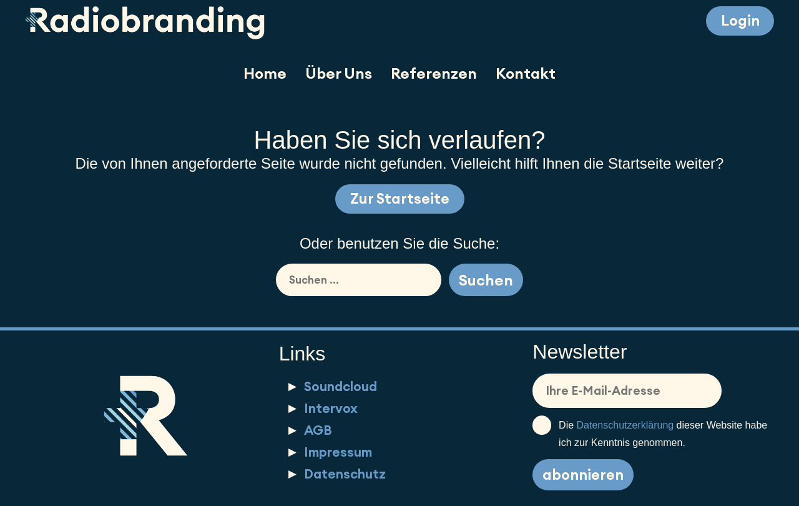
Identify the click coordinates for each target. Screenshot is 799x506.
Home (265, 73)
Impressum (338, 452)
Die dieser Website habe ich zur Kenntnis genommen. (649, 432)
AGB (318, 430)
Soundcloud (340, 387)
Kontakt (526, 73)
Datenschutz (345, 473)
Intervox (331, 408)
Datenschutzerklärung (625, 425)
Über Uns (338, 73)
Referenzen (434, 73)
